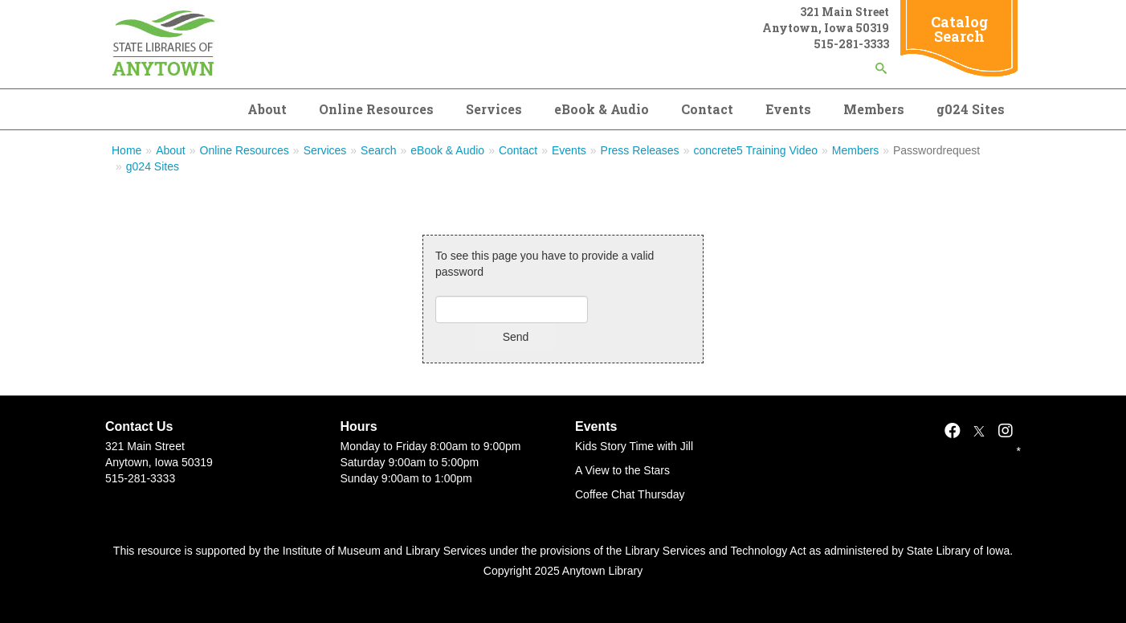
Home (126, 150)
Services (494, 108)
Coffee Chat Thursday (629, 494)
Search (378, 150)
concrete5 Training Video (755, 150)
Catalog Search (959, 29)
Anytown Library (602, 570)
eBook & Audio (601, 108)
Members (873, 108)
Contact (707, 108)
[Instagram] (1005, 431)
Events (788, 108)
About (267, 108)
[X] (979, 431)
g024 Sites (970, 108)
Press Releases (640, 150)
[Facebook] (952, 431)
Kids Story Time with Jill (634, 446)
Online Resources (376, 108)
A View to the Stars (622, 470)
